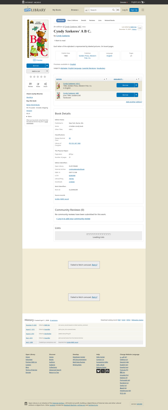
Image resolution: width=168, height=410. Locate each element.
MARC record (64, 199)
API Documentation (79, 359)
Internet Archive (58, 403)
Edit (139, 28)
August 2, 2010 (30, 334)
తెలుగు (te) (123, 388)
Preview (39, 60)
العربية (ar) (123, 357)
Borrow (36, 66)
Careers (28, 365)
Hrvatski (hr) (124, 375)
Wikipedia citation (137, 320)
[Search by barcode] (117, 10)
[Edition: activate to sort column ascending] (84, 79)
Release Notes (101, 367)
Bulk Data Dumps (79, 362)
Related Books (110, 20)
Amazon (29, 111)
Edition (59, 79)
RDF (119, 320)
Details (83, 20)
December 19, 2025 (31, 325)
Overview (61, 20)
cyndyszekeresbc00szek (76, 169)
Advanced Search (55, 370)
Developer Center (79, 357)
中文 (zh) (123, 393)
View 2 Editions (73, 20)
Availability (118, 79)
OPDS (128, 320)
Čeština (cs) (124, 359)
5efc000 (139, 404)
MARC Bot (133, 27)
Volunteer (29, 359)
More (30, 116)
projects (52, 405)
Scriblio (57, 199)
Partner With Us (31, 362)
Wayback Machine (70, 405)
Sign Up (134, 10)
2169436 (72, 182)
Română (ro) (124, 383)
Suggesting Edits (102, 362)
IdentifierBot (47, 334)
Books (51, 359)
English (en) (124, 365)
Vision (28, 357)
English (109, 56)
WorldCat (29, 97)
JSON (123, 320)
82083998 (72, 176)
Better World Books (33, 105)
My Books (57, 10)
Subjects (52, 365)
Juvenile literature (89, 68)
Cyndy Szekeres (63, 35)
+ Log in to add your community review (73, 218)
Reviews (92, 20)
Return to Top (54, 372)
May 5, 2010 (29, 338)
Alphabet (64, 68)
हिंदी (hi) (122, 372)
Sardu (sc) (123, 385)
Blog (27, 367)
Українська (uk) (125, 391)
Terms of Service (31, 370)
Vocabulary (101, 68)
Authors (52, 362)
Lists (100, 20)
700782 (71, 179)
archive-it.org (93, 405)
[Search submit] (113, 10)
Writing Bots (77, 365)
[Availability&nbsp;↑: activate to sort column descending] (127, 79)
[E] (70, 138)
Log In (125, 10)
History (134, 29)
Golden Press (84, 56)
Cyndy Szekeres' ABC (73, 26)
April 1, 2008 (29, 342)
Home (51, 357)
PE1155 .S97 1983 (74, 143)
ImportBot (47, 329)
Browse (72, 10)
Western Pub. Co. (90, 57)
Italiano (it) (124, 378)
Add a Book (100, 365)
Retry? (94, 265)
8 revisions (54, 320)
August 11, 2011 (30, 329)
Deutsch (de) (124, 362)
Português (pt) (125, 380)
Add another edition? (134, 102)
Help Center (100, 357)
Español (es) (124, 367)
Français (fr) (124, 370)
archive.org (81, 405)
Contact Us (100, 359)
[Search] (100, 10)
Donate (124, 2)
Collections (53, 367)
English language (74, 68)
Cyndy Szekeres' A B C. (71, 83)
